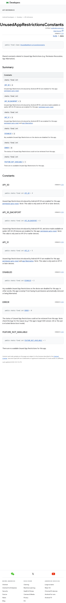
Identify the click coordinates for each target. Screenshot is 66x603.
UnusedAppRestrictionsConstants (32, 45)
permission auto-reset (11, 91)
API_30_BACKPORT (11, 101)
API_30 (7, 85)
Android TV (48, 598)
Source (4, 594)
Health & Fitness (29, 591)
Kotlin (55, 36)
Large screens (49, 584)
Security (5, 591)
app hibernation (27, 123)
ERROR (7, 148)
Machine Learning (29, 588)
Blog (3, 601)
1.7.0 (62, 33)
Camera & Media (29, 594)
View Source (57, 31)
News (4, 598)
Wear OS (48, 588)
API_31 (7, 117)
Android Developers (8, 17)
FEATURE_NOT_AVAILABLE (13, 162)
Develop (19, 17)
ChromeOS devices (51, 591)
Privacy (26, 598)
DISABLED (8, 134)
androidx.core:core (57, 28)
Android (5, 584)
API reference (8, 10)
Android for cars (50, 594)
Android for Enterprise (9, 588)
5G (25, 601)
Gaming (26, 584)
